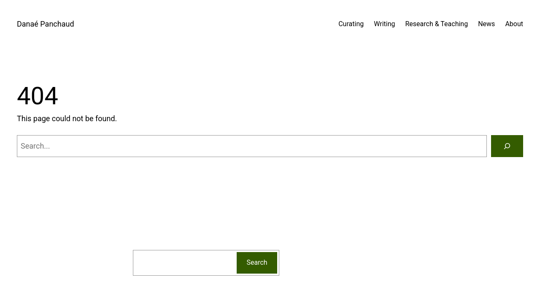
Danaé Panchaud (45, 23)
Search (257, 262)
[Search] (507, 146)
